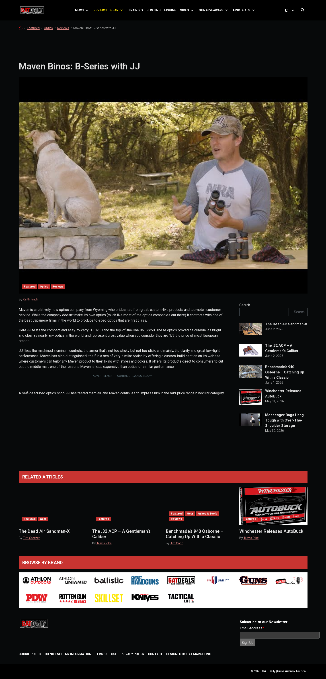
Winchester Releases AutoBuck (283, 397)
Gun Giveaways (212, 12)
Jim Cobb (176, 543)
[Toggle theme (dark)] (290, 12)
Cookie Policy (30, 654)
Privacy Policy (132, 654)
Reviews (101, 12)
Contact (155, 654)
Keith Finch (30, 303)
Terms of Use (106, 654)
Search (244, 309)
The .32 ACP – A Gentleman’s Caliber (282, 352)
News (80, 12)
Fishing (172, 12)
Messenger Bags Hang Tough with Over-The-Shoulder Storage (284, 424)
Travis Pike (104, 543)
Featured (33, 32)
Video (185, 12)
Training (136, 12)
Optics (48, 32)
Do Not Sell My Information (68, 654)
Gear (116, 12)
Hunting (155, 12)
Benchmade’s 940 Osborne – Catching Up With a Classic (284, 376)
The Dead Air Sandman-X (286, 328)
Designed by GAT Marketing (188, 654)
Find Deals (243, 12)
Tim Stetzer (31, 538)
